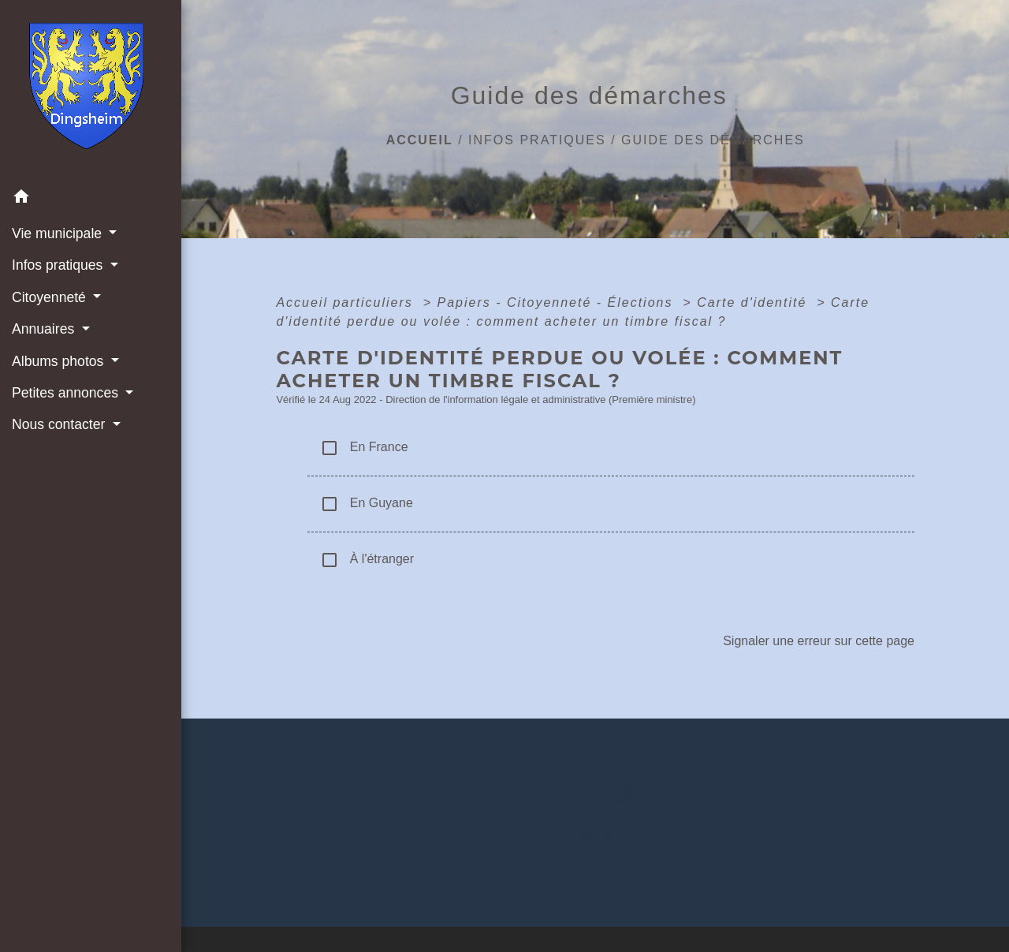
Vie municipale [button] (59, 233)
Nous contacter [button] (60, 424)
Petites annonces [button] (67, 393)
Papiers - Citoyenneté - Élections (557, 302)
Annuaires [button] (45, 329)
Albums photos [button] (59, 361)
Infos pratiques (537, 140)
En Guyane (366, 504)
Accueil (419, 140)
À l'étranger (367, 560)
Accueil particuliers (347, 302)
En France (364, 448)
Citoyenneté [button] (51, 297)
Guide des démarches (713, 140)
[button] (90, 199)
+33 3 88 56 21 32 (595, 838)
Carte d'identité (754, 302)
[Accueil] (91, 90)
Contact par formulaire (595, 863)
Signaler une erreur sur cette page (818, 641)
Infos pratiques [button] (59, 265)
